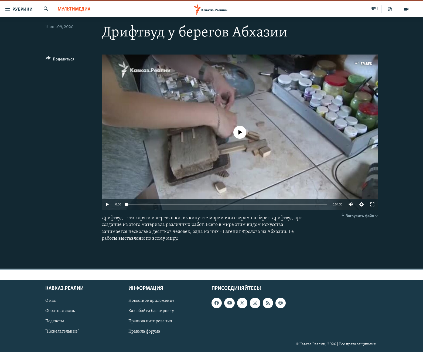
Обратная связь (60, 311)
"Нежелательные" (62, 332)
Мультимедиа (74, 9)
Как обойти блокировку (151, 311)
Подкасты (54, 321)
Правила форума (144, 332)
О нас (50, 301)
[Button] (60, 60)
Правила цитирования (150, 321)
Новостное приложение (151, 301)
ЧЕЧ (374, 9)
